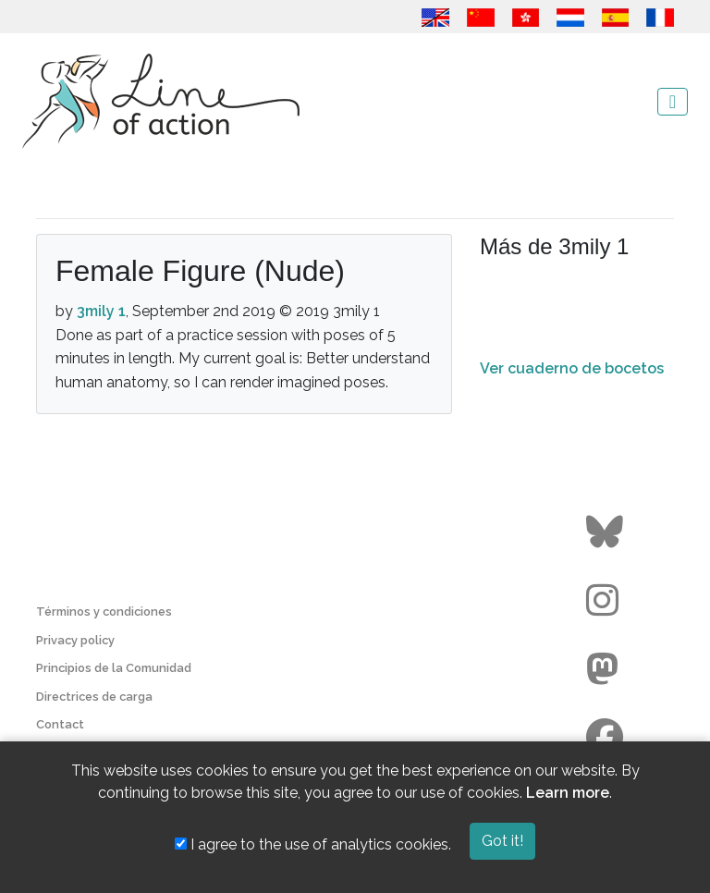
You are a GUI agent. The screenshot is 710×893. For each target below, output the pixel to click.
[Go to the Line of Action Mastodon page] (607, 669)
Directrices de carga (94, 696)
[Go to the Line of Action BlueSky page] (607, 532)
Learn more (567, 792)
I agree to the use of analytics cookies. (313, 844)
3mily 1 (101, 311)
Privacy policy (75, 640)
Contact (60, 724)
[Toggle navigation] (672, 102)
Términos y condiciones (104, 611)
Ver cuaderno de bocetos (572, 368)
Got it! (502, 841)
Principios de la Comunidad (113, 668)
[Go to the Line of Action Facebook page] (607, 737)
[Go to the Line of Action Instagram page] (607, 600)
